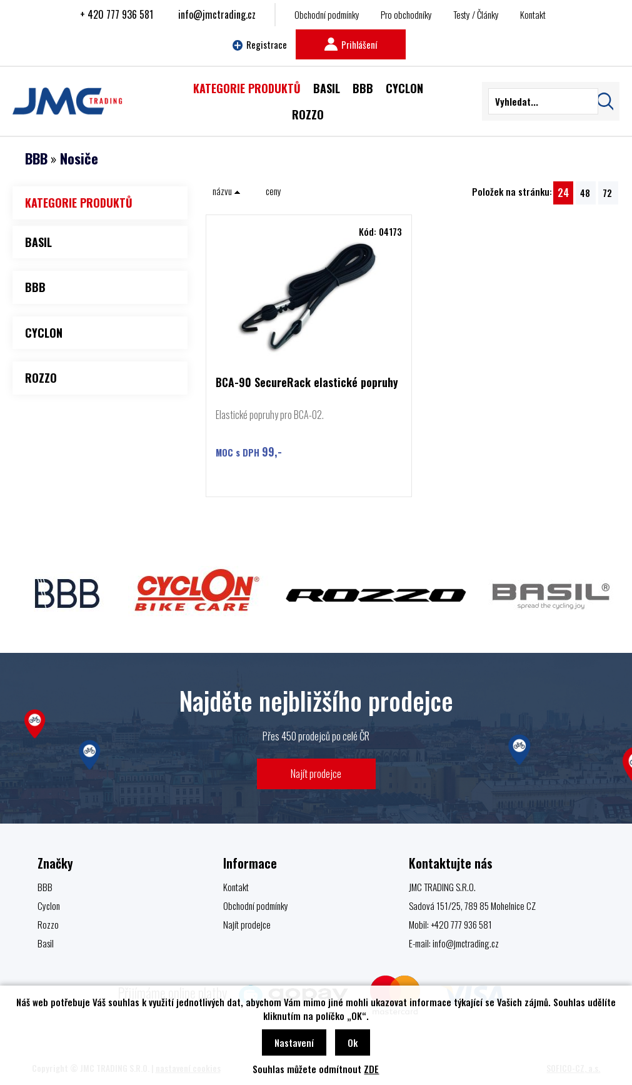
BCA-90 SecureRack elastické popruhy (307, 383)
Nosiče (79, 158)
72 (607, 192)
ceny (273, 191)
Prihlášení (350, 44)
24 (563, 192)
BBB (36, 158)
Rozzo (48, 924)
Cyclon (49, 905)
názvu (227, 191)
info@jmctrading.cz (217, 14)
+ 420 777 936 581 (116, 14)
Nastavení (294, 1042)
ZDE (371, 1069)
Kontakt (533, 14)
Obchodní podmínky (326, 14)
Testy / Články (476, 14)
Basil (46, 943)
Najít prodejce (316, 773)
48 (585, 192)
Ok (353, 1042)
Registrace (260, 44)
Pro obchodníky (406, 14)
